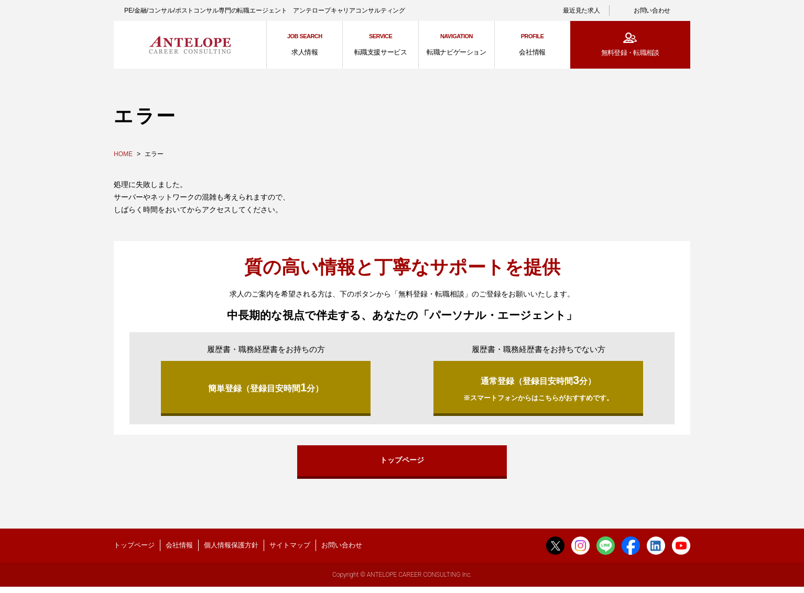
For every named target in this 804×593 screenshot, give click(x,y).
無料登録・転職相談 (630, 53)
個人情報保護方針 (231, 550)
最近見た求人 (581, 10)
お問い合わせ (652, 10)
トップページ (402, 463)
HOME (123, 154)
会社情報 (179, 550)
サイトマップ (289, 550)
